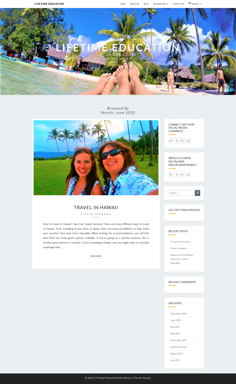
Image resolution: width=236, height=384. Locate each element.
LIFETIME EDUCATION (49, 4)
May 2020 (175, 326)
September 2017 (178, 346)
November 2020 (178, 313)
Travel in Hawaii (96, 207)
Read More (97, 255)
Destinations (159, 3)
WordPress (125, 377)
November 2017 (178, 340)
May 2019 (175, 333)
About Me (134, 3)
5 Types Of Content (180, 241)
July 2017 (175, 360)
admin (107, 214)
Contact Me (178, 3)
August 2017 (176, 353)
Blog (146, 3)
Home (123, 3)
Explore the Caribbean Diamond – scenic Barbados (181, 258)
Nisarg (147, 377)
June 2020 (175, 320)
